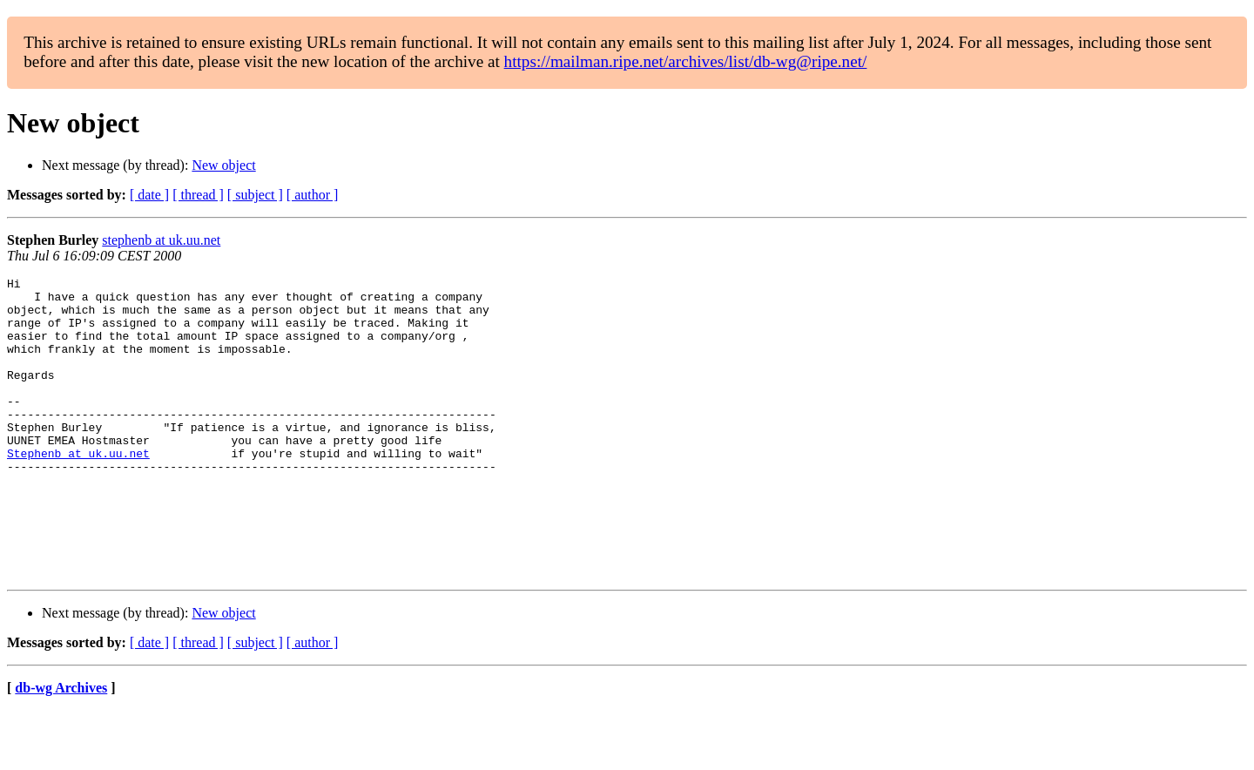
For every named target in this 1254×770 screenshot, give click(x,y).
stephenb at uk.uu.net (161, 240)
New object (223, 165)
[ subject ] (255, 194)
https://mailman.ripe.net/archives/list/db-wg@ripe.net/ (685, 61)
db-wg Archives (61, 747)
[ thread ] (198, 194)
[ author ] (313, 194)
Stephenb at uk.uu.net (78, 489)
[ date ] (149, 194)
